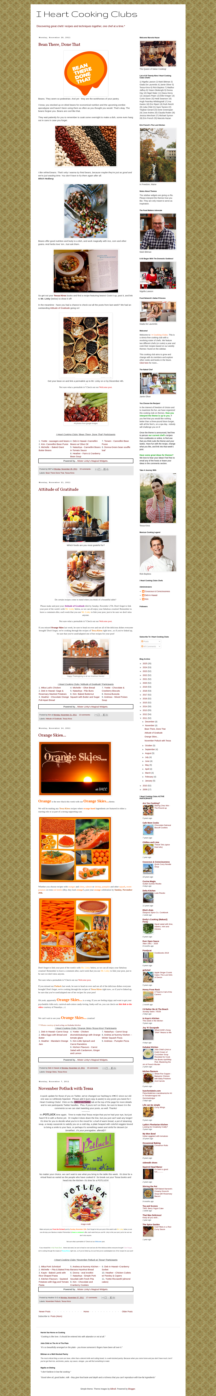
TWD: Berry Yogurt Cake (153, 1208)
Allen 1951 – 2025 (150, 944)
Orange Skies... (52, 735)
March (148, 773)
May (147, 765)
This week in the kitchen (153, 1021)
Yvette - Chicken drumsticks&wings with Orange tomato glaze (85, 1034)
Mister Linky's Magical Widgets (92, 461)
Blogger (131, 1389)
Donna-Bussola (111, 694)
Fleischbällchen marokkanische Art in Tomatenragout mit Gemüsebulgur (157, 1095)
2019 (145, 687)
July (147, 757)
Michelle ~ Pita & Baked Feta (55, 1269)
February (149, 777)
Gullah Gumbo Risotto (152, 884)
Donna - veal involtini (83, 1272)
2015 (145, 702)
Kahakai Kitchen (74, 1025)
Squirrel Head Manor (152, 1167)
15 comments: (86, 469)
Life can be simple (151, 1105)
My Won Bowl (149, 1134)
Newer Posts (44, 1311)
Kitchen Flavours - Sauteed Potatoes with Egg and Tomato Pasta (54, 1282)
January (149, 781)
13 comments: (85, 715)
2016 (145, 698)
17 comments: (92, 1298)
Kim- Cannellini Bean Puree (54, 444)
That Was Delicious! (152, 1215)
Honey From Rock (151, 989)
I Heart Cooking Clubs (87, 14)
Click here (144, 363)
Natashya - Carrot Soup (116, 1031)
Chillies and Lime (151, 842)
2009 (145, 789)
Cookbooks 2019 (162, 953)
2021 (145, 679)
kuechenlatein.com (152, 1091)
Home (86, 1311)
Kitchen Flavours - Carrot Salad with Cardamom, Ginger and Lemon (85, 1050)
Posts (145, 641)
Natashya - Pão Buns (83, 691)
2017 (145, 695)
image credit (86, 1224)
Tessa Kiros (69, 473)
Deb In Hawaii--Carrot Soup (54, 1031)
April (147, 769)
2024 (145, 667)
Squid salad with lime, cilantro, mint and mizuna (164, 926)
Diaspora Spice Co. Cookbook (155, 912)
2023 (145, 671)
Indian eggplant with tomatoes (155, 1136)
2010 (145, 785)
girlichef (146, 970)
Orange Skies (57, 627)
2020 (145, 683)
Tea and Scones (150, 1206)
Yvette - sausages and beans (55, 441)
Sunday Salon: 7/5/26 (152, 1011)
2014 (145, 706)
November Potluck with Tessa (65, 1089)
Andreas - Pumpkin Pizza (116, 1041)
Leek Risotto (160, 893)
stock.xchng (60, 1025)
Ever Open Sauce (151, 941)
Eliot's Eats (148, 910)
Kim (146, 599)
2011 (145, 718)
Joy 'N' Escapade (151, 1028)
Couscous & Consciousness (157, 591)
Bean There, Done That (59, 45)
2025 (145, 663)
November (150, 725)
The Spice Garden (151, 1224)
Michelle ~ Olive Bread (84, 687)
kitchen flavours (150, 1071)
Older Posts (127, 1311)
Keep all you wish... (151, 1217)
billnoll (113, 1389)
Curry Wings (160, 1107)
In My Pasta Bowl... (57, 1248)
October (149, 745)
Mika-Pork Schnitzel (51, 1266)
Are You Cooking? (151, 803)
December (150, 721)
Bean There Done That (55, 473)
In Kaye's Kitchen (151, 1018)
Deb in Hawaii (151, 595)
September (150, 749)
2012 (145, 714)
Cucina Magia (149, 881)
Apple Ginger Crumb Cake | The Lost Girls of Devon (163, 975)
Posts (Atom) (56, 1316)
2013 (145, 710)
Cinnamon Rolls (161, 1145)
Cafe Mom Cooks (151, 823)
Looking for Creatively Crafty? (155, 1127)
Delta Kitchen (149, 891)
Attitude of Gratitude (60, 308)
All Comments (148, 646)
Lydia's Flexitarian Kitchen (155, 1124)
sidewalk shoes (150, 1163)
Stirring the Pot (150, 1186)
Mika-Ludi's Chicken (51, 687)
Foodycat (147, 950)
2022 (145, 675)
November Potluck (53, 1301)
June (147, 761)
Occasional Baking (152, 1143)
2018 (145, 691)
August (148, 753)
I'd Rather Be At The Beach (155, 1009)
